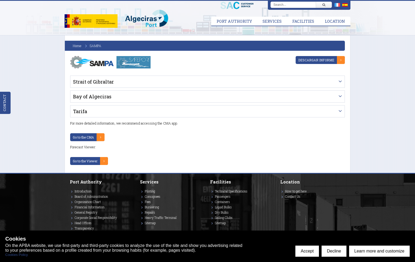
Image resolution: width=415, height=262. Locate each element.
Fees (148, 202)
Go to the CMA (83, 137)
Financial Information (90, 207)
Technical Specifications (231, 191)
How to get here (295, 191)
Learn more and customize (379, 251)
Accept (307, 251)
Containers (222, 202)
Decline (334, 251)
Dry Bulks (222, 212)
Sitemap (150, 223)
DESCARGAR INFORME (316, 60)
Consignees (152, 196)
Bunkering (152, 207)
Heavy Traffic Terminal (161, 217)
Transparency (84, 228)
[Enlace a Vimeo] (282, 204)
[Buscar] (324, 5)
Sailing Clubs (224, 217)
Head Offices (83, 223)
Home (77, 45)
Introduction (83, 191)
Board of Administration (91, 196)
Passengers (223, 196)
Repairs (150, 212)
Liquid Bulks (223, 207)
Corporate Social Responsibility (96, 217)
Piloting (150, 191)
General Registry (86, 212)
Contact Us (292, 196)
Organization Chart (88, 202)
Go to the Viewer (85, 161)
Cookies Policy (16, 255)
